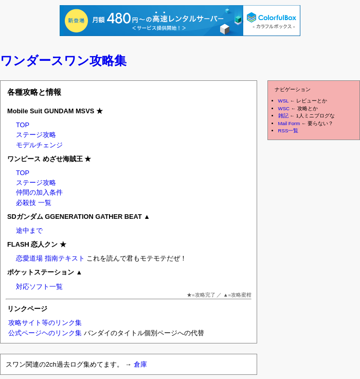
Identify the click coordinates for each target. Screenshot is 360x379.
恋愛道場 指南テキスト (50, 258)
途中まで (29, 230)
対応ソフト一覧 (39, 286)
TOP (22, 125)
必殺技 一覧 (33, 202)
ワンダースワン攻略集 (63, 60)
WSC (284, 108)
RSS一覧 (288, 130)
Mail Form (289, 123)
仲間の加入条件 (39, 192)
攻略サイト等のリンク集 (45, 322)
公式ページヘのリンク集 (45, 333)
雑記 (283, 115)
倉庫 (140, 364)
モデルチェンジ (39, 145)
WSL (283, 101)
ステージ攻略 (36, 135)
